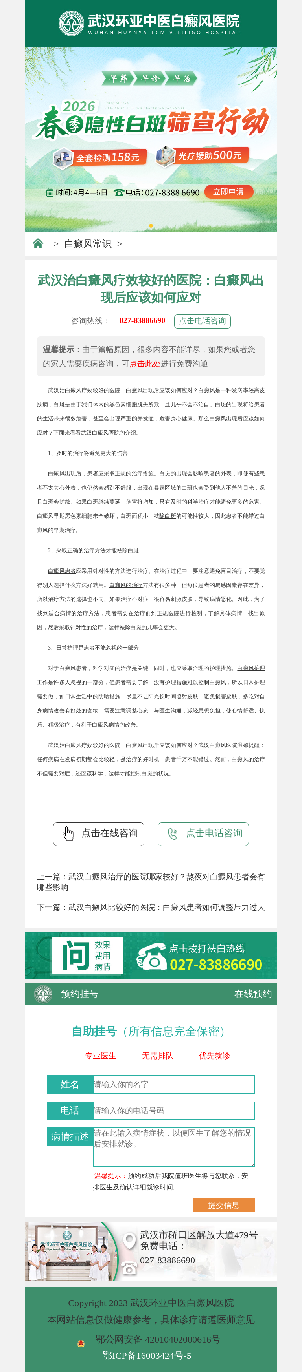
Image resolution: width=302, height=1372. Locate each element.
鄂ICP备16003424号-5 (147, 1355)
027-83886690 (143, 320)
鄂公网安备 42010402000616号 (158, 1339)
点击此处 (145, 363)
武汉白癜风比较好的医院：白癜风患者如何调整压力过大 (166, 907)
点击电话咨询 (202, 320)
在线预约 (253, 994)
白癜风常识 (88, 244)
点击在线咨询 (98, 833)
